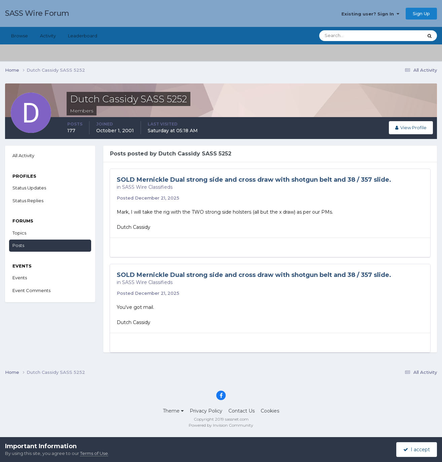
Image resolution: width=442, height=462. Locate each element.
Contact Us (241, 411)
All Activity (23, 155)
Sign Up (421, 13)
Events (19, 277)
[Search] (349, 35)
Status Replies (27, 200)
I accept (416, 450)
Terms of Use (94, 453)
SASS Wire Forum (37, 13)
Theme (173, 411)
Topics (19, 233)
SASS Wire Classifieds (147, 187)
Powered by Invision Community (221, 425)
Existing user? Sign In (370, 13)
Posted (148, 198)
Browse (19, 35)
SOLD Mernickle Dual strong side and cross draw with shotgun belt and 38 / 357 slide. (254, 179)
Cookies (270, 411)
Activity (48, 35)
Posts (18, 245)
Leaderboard (82, 35)
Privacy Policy (206, 411)
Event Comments (31, 290)
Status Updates (29, 187)
